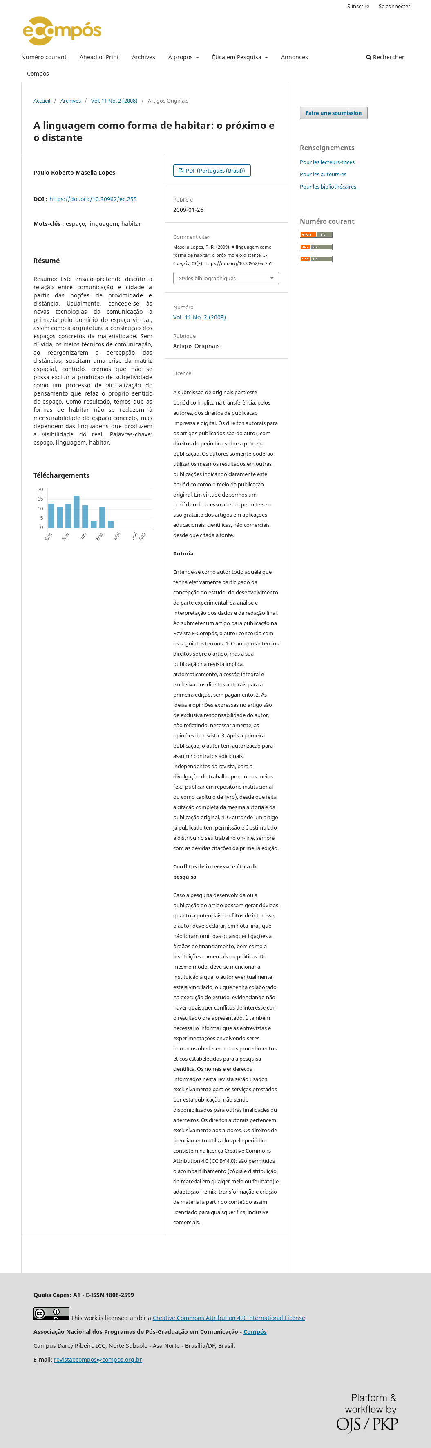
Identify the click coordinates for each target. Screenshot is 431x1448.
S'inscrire (358, 6)
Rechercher (385, 57)
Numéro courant (44, 57)
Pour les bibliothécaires (328, 186)
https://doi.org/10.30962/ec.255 (93, 199)
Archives (143, 57)
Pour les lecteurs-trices (327, 162)
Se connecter (394, 6)
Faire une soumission (334, 113)
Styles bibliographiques (207, 278)
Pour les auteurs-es (323, 174)
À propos (181, 57)
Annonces (294, 57)
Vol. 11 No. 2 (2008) (114, 100)
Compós (38, 73)
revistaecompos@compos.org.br (98, 1359)
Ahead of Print (99, 57)
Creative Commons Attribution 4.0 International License (229, 1318)
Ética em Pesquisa (237, 57)
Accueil (41, 100)
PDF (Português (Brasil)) (215, 170)
